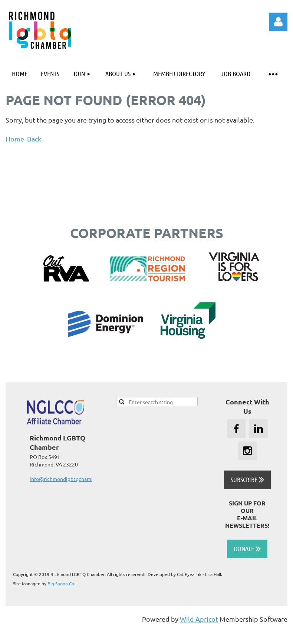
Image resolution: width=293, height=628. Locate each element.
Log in (278, 22)
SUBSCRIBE (247, 479)
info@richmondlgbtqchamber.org (69, 478)
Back (34, 139)
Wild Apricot (199, 619)
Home (15, 139)
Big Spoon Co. (61, 583)
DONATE (247, 548)
